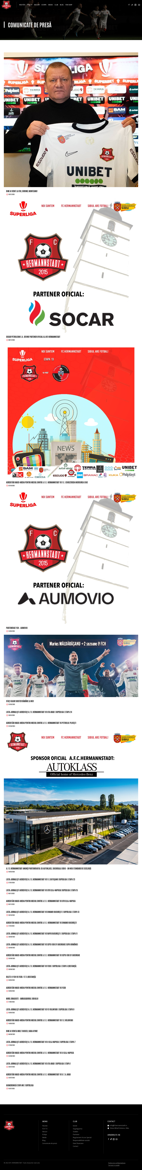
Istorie (75, 1126)
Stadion (75, 1132)
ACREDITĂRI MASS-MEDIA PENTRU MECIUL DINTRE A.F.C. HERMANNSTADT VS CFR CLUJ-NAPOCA (41, 900)
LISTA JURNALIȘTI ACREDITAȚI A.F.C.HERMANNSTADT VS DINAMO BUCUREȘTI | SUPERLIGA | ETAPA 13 (42, 911)
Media (50, 5)
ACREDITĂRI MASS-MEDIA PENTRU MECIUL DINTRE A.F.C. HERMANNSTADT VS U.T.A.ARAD (38, 1074)
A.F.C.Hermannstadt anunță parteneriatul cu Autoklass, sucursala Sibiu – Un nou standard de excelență (48, 868)
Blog (62, 5)
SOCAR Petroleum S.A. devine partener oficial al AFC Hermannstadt (33, 336)
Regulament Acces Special (82, 1138)
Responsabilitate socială (81, 1140)
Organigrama (77, 1129)
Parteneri (76, 1135)
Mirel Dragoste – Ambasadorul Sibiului (22, 998)
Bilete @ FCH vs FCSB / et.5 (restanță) (21, 976)
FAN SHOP (68, 5)
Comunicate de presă (49, 1143)
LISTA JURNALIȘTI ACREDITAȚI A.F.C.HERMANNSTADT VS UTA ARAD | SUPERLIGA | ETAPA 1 (38, 1063)
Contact (75, 1146)
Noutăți (22, 5)
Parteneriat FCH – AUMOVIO (17, 627)
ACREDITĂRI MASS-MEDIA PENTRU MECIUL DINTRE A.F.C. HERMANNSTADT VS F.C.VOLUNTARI (39, 1020)
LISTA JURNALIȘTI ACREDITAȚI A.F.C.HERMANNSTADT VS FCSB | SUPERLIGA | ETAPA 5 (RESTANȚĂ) (41, 966)
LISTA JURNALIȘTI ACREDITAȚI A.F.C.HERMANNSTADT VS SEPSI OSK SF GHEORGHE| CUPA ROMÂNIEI (42, 944)
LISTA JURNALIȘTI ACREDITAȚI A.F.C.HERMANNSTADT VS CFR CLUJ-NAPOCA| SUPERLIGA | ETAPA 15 (42, 890)
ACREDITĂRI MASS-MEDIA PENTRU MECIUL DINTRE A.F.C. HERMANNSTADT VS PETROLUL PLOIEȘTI (41, 722)
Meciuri (37, 5)
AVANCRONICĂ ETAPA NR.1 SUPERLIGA (19, 1085)
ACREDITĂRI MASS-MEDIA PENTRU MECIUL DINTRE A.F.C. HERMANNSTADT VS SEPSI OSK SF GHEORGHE (43, 955)
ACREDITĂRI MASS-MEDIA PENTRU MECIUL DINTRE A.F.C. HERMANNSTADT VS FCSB (36, 987)
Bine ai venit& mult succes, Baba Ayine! (22, 1030)
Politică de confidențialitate (116, 1163)
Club (56, 5)
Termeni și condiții (113, 1165)
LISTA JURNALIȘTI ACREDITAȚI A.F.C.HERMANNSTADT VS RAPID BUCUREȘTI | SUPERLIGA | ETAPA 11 (41, 933)
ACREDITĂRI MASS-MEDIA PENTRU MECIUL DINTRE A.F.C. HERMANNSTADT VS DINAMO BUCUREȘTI (41, 922)
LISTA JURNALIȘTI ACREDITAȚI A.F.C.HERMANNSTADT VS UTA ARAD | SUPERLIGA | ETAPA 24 (39, 711)
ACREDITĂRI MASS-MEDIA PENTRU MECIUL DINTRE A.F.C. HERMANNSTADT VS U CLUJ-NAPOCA (40, 1052)
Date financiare (78, 1143)
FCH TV (29, 5)
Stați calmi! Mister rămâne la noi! (20, 701)
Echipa (44, 5)
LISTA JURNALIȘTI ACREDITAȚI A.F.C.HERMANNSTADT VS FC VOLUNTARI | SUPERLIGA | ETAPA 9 (40, 1009)
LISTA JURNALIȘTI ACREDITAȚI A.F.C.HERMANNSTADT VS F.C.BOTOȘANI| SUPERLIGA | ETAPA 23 (40, 879)
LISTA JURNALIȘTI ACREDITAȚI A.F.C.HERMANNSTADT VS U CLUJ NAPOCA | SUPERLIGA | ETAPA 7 (41, 1041)
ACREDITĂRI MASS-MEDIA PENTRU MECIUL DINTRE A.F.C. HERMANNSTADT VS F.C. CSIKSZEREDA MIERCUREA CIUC (47, 482)
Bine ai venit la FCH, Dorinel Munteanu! (22, 191)
